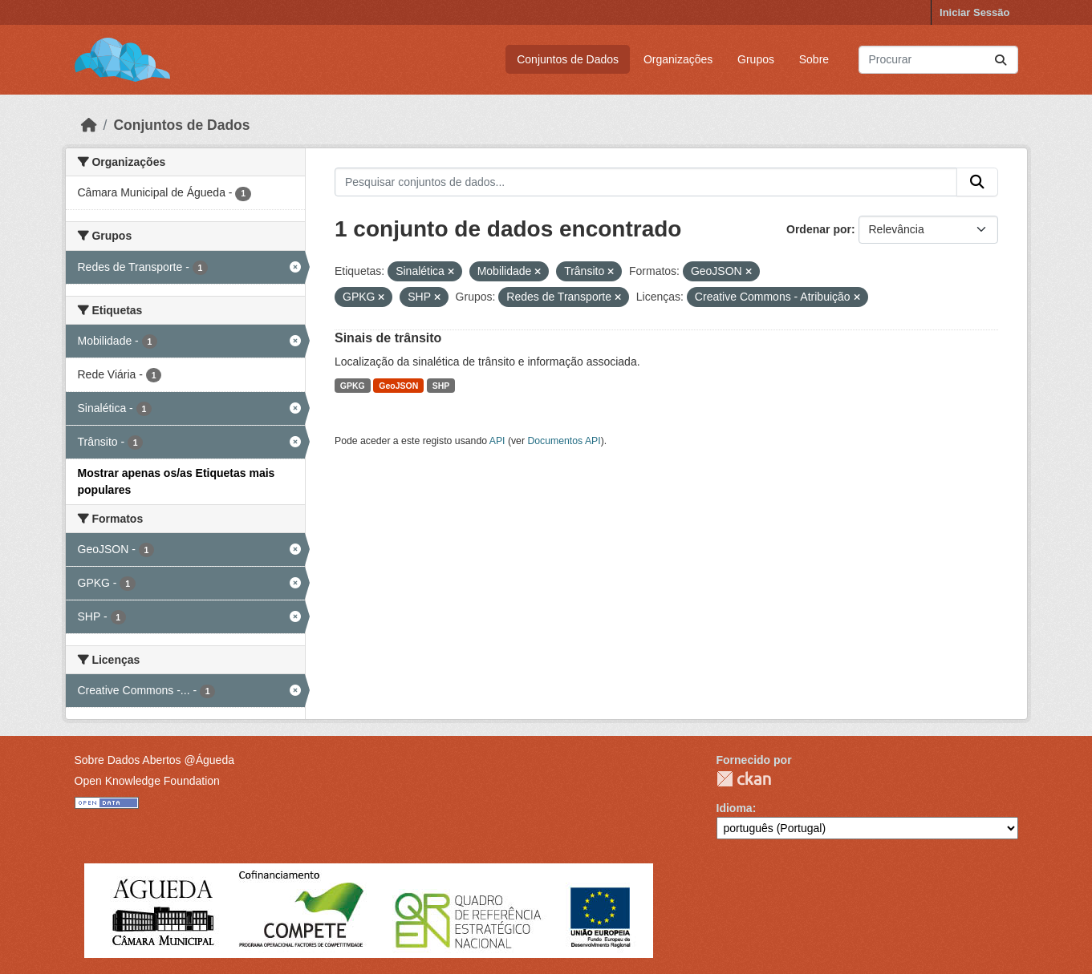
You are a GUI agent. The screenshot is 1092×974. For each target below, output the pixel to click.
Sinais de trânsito (388, 338)
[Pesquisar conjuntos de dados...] (938, 60)
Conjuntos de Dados (568, 59)
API (497, 441)
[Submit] (1000, 60)
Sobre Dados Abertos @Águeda (154, 760)
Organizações (677, 59)
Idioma (734, 808)
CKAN (743, 778)
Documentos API (563, 441)
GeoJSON (398, 385)
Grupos (755, 59)
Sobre (814, 59)
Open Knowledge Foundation (147, 780)
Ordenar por (818, 229)
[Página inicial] (89, 125)
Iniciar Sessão (974, 12)
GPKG (352, 385)
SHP (441, 385)
